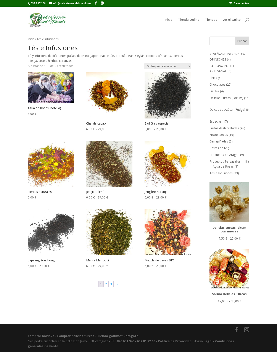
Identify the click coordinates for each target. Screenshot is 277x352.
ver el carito (232, 20)
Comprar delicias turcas (75, 336)
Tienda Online (188, 20)
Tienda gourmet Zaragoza (117, 336)
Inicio (168, 20)
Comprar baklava (41, 336)
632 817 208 (38, 3)
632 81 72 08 (146, 341)
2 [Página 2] (106, 284)
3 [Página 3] (111, 284)
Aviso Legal (203, 341)
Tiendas (211, 20)
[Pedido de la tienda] (167, 66)
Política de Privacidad (175, 341)
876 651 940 (125, 341)
